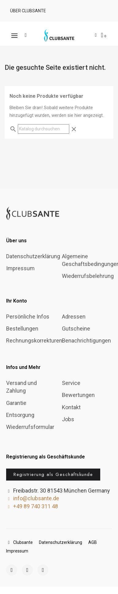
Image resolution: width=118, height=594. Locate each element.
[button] (27, 11)
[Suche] (43, 129)
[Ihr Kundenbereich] (96, 35)
